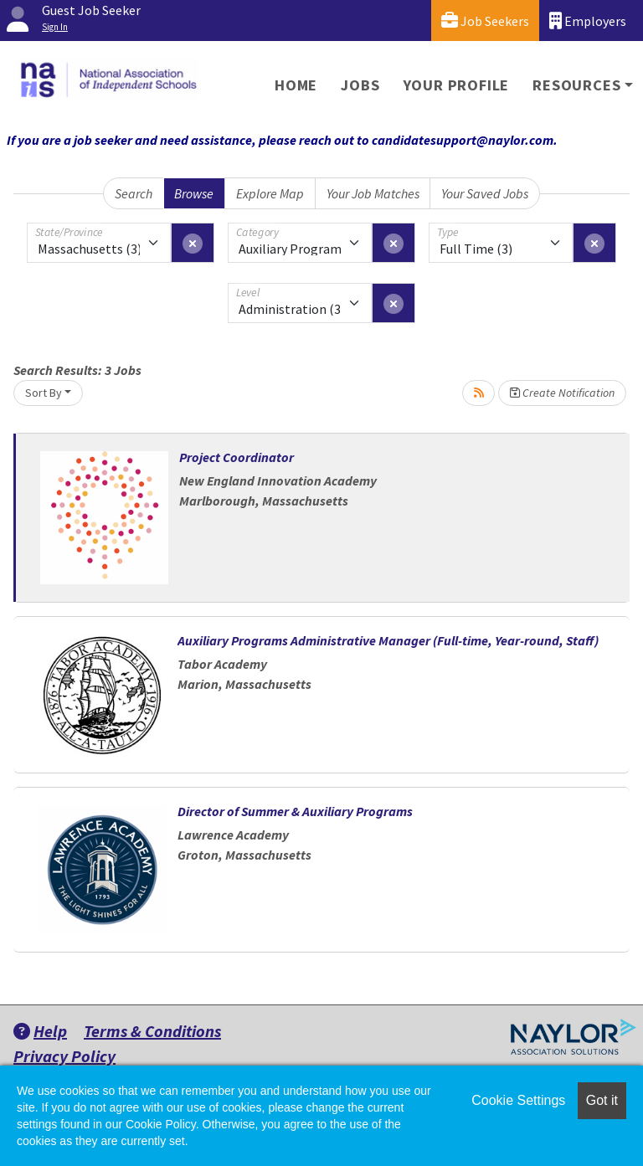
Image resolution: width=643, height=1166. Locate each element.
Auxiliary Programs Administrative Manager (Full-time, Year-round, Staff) (388, 640)
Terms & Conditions (152, 1030)
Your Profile (457, 85)
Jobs (360, 85)
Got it (602, 1100)
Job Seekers (485, 20)
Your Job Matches (373, 193)
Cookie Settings (518, 1100)
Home (296, 85)
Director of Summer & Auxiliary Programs (295, 811)
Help (40, 1030)
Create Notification (562, 392)
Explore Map (270, 193)
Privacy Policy (64, 1055)
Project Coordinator (236, 457)
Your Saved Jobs (484, 193)
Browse (193, 193)
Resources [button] (576, 85)
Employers (587, 20)
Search (133, 193)
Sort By (43, 392)
